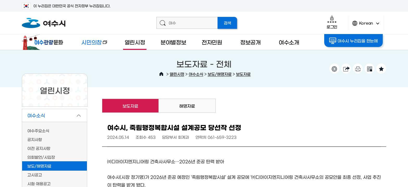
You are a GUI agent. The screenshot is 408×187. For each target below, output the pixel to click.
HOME (161, 74)
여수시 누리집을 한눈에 (354, 41)
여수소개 (289, 42)
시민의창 (90, 44)
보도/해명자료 (220, 74)
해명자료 (187, 106)
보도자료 (243, 74)
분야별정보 (173, 42)
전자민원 (212, 42)
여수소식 (196, 74)
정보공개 (250, 42)
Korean (365, 25)
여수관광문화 (44, 42)
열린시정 (135, 42)
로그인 (332, 22)
